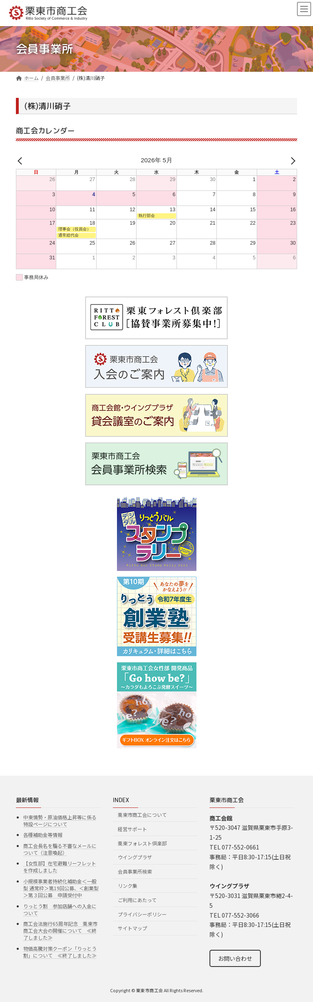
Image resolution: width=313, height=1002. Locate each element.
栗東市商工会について (142, 814)
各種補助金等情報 (42, 834)
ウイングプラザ (135, 857)
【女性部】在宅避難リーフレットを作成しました (59, 867)
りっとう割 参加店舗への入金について (60, 909)
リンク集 (127, 885)
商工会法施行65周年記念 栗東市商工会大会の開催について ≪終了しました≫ (60, 930)
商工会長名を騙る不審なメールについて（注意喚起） (60, 849)
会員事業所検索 (135, 871)
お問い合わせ (235, 958)
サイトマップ (132, 928)
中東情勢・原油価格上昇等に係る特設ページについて (60, 820)
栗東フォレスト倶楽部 (142, 843)
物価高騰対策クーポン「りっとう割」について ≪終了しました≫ (60, 952)
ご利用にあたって (137, 899)
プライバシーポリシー (142, 913)
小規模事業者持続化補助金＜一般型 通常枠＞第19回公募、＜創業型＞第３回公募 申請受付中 (61, 888)
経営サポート (132, 828)
